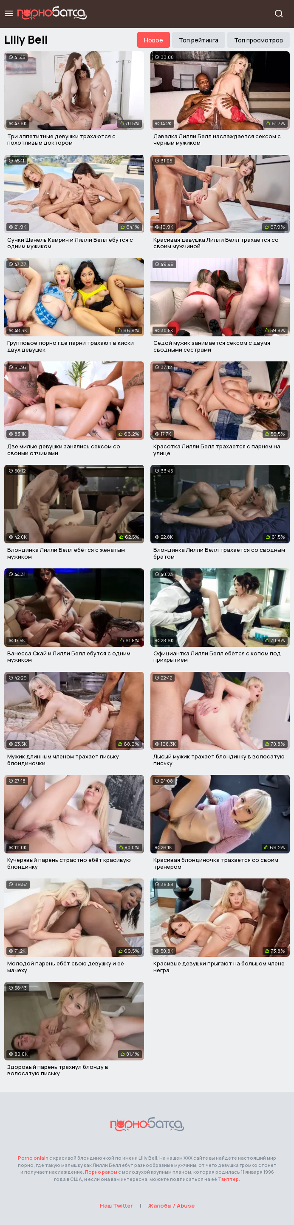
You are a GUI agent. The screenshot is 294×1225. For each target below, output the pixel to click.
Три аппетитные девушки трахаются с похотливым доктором (61, 139)
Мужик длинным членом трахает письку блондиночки (63, 759)
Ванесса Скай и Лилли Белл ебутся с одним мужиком (68, 656)
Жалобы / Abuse (171, 1205)
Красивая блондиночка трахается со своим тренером (215, 863)
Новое (153, 40)
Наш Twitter (116, 1205)
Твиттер (228, 1179)
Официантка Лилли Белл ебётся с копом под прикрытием (217, 656)
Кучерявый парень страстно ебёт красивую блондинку (69, 863)
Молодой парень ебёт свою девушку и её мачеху (65, 966)
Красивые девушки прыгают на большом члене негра (219, 966)
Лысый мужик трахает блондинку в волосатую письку (219, 759)
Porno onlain (33, 1158)
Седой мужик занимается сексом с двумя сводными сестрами (211, 346)
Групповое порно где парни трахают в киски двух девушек (70, 346)
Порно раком (101, 1172)
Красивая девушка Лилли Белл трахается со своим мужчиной (216, 243)
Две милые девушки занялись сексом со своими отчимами (63, 449)
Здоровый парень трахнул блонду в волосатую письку (57, 1070)
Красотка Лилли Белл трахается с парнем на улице (216, 449)
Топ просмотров (258, 40)
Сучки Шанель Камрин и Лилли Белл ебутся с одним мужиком (70, 243)
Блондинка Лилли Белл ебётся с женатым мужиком (66, 553)
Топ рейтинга (198, 40)
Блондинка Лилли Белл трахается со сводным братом (219, 553)
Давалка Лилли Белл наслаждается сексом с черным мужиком (217, 139)
